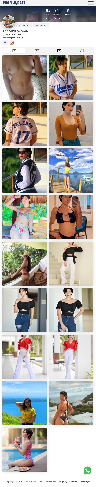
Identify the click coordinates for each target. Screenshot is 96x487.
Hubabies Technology (79, 481)
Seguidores (68, 15)
